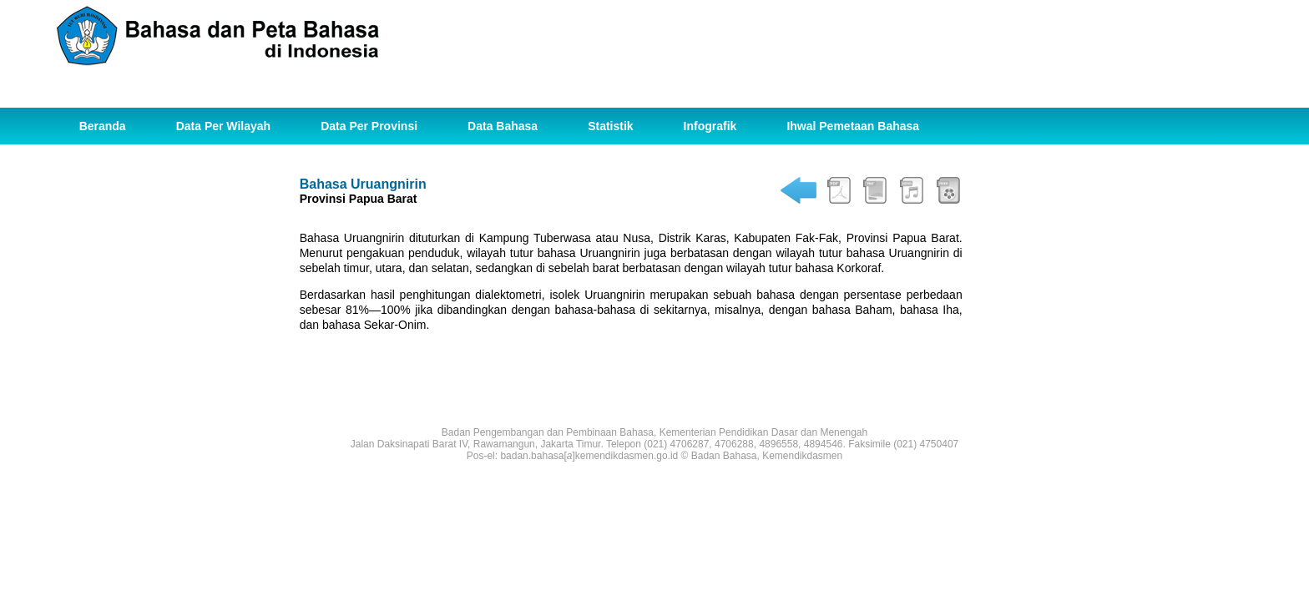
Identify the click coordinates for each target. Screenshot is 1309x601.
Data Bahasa (503, 126)
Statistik (610, 126)
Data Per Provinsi (369, 126)
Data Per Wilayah (223, 126)
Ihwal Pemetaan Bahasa (852, 126)
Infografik (710, 126)
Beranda (102, 126)
